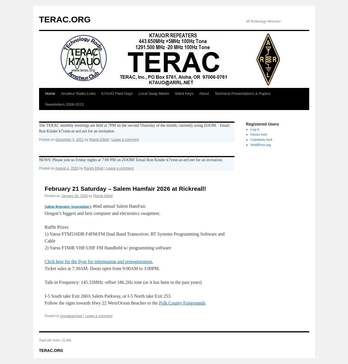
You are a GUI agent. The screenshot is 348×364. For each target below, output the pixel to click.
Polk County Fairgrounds (182, 303)
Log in (254, 129)
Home (50, 93)
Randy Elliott (99, 140)
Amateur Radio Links (78, 93)
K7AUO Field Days (117, 93)
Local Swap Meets (154, 93)
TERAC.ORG (65, 19)
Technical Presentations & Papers (242, 93)
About (204, 93)
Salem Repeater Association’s (68, 206)
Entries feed (258, 134)
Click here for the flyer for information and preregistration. (99, 261)
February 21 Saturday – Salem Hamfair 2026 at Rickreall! (125, 188)
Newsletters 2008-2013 (64, 104)
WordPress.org (260, 145)
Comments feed (261, 140)
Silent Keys (184, 93)
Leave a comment (125, 140)
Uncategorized (71, 316)
